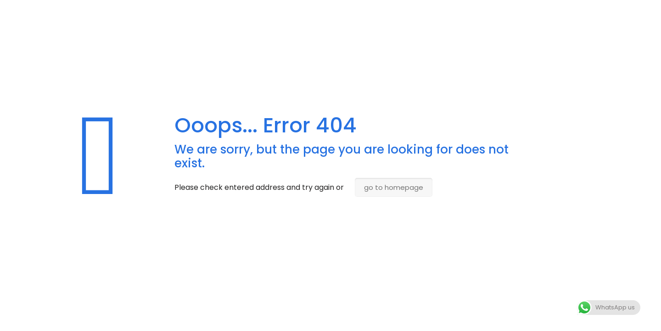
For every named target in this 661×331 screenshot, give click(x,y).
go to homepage (393, 187)
